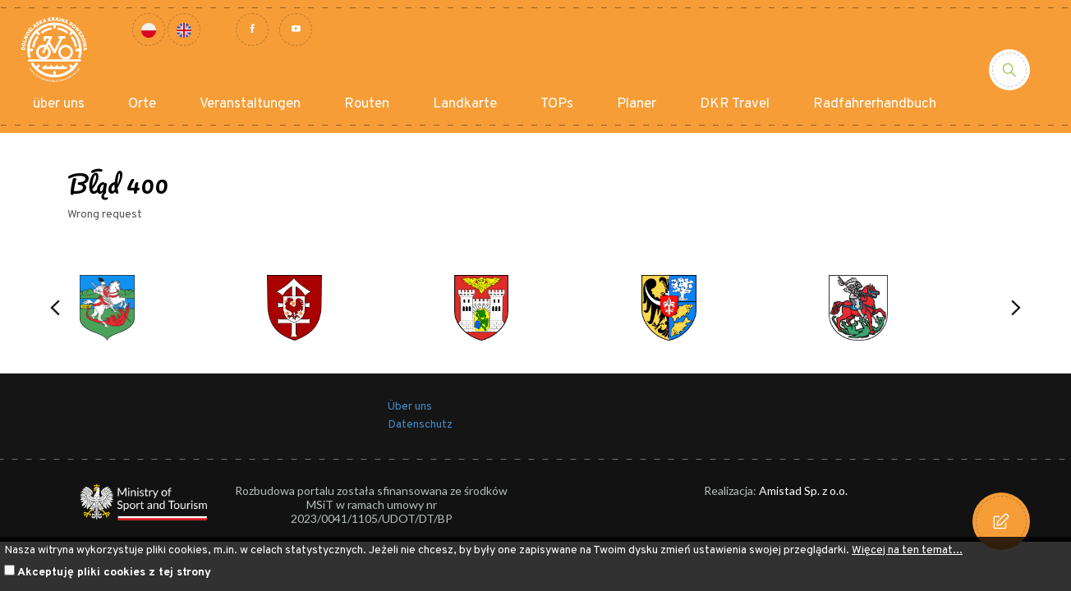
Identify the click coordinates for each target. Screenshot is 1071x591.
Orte (142, 104)
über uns (59, 104)
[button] (55, 308)
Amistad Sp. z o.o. (803, 490)
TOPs (556, 104)
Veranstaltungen (250, 104)
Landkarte (465, 104)
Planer (636, 104)
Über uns (410, 407)
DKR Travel (735, 104)
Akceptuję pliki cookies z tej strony (114, 573)
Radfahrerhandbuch (874, 104)
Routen (366, 104)
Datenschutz (420, 425)
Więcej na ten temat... (907, 550)
